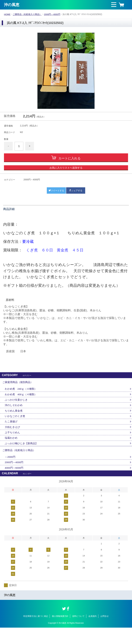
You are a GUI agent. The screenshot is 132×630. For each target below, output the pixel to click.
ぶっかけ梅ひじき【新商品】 (21, 444)
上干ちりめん (12, 433)
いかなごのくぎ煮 (15, 417)
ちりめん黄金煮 (14, 411)
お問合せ (104, 618)
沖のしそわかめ (14, 406)
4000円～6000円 (14, 470)
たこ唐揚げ (11, 422)
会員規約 (92, 618)
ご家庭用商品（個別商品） (17, 382)
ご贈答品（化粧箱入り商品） (27, 14)
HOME (7, 14)
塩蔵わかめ (11, 439)
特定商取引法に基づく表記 (35, 618)
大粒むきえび (12, 428)
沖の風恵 (11, 5)
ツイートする (56, 190)
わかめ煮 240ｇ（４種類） (21, 389)
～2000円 (10, 459)
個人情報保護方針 (60, 618)
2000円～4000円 (52, 14)
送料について (78, 618)
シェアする (75, 190)
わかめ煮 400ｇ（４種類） (21, 395)
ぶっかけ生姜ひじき (16, 400)
